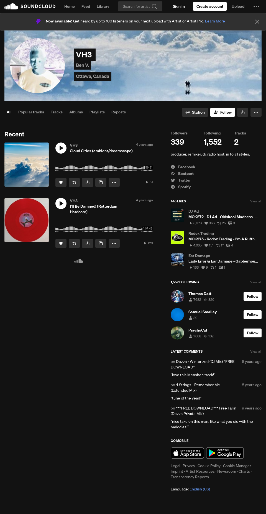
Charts (244, 471)
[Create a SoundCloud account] (210, 6)
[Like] (60, 182)
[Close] (257, 22)
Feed (85, 6)
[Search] (140, 6)
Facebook (183, 167)
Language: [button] (190, 489)
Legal (175, 466)
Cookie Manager (237, 466)
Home (69, 6)
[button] (256, 6)
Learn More (215, 21)
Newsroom (226, 471)
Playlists (97, 112)
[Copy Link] (100, 182)
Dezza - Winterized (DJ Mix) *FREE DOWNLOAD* (202, 364)
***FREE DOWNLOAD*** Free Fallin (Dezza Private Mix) (203, 411)
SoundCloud (29, 6)
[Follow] (222, 112)
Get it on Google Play (225, 453)
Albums (76, 112)
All (9, 112)
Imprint (177, 471)
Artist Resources (200, 471)
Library (103, 6)
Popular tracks (31, 112)
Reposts (118, 112)
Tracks (57, 112)
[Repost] (74, 182)
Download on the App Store (187, 453)
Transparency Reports (190, 477)
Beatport (182, 174)
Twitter (181, 180)
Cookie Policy (209, 466)
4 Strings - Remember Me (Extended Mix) (195, 387)
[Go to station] (195, 112)
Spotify (181, 187)
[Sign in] (179, 6)
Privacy (189, 466)
